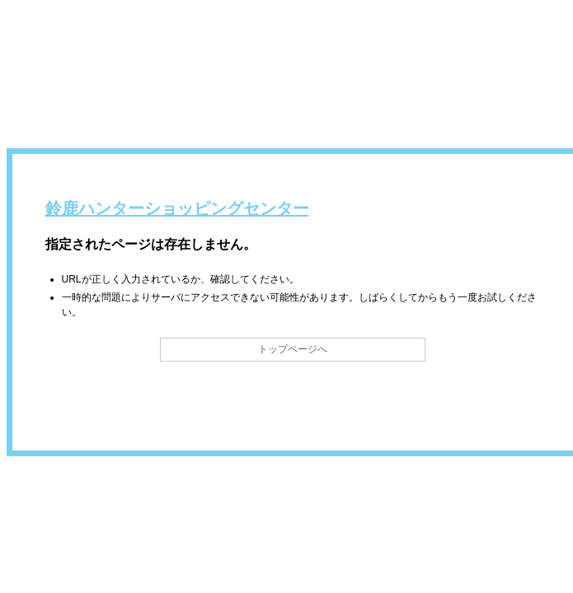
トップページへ (292, 349)
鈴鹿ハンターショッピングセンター (177, 208)
